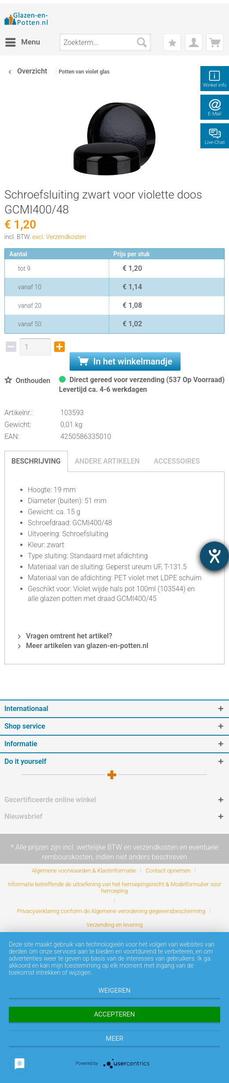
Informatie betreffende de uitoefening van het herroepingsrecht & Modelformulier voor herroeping (114, 887)
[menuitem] (22, 42)
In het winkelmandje (125, 361)
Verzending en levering (114, 924)
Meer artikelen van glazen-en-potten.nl (83, 645)
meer (114, 1038)
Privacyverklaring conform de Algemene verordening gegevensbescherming (111, 911)
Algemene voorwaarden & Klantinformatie (84, 870)
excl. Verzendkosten (59, 236)
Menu (22, 40)
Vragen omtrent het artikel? (65, 636)
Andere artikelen (107, 461)
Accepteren (114, 1014)
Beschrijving (36, 461)
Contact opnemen (168, 870)
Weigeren (114, 991)
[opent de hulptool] (214, 556)
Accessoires (177, 461)
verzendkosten (155, 847)
